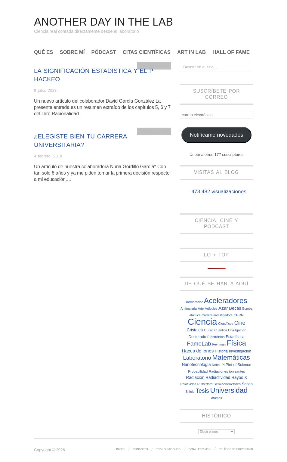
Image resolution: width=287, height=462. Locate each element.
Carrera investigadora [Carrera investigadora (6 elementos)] (217, 315)
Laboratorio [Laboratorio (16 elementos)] (197, 358)
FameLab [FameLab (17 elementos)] (199, 343)
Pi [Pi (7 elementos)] (222, 365)
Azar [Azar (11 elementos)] (223, 308)
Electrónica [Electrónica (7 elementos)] (216, 337)
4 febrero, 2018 (48, 156)
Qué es (43, 52)
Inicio (120, 449)
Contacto (140, 449)
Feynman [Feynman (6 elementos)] (218, 344)
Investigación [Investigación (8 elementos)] (240, 351)
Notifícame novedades (216, 135)
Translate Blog (168, 449)
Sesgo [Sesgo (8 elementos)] (247, 384)
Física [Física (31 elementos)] (236, 343)
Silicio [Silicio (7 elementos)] (190, 391)
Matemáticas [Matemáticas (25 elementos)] (231, 357)
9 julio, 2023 (45, 90)
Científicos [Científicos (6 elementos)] (225, 323)
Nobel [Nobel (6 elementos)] (216, 365)
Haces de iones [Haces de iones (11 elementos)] (198, 350)
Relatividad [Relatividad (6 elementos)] (188, 384)
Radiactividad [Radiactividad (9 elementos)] (217, 377)
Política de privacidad (236, 449)
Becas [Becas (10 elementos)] (235, 308)
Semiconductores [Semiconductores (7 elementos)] (227, 384)
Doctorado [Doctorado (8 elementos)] (197, 336)
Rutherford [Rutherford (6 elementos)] (204, 384)
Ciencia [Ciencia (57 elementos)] (202, 322)
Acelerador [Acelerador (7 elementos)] (194, 302)
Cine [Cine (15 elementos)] (239, 323)
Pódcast (103, 52)
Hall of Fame (231, 52)
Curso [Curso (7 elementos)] (208, 330)
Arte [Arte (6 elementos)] (201, 308)
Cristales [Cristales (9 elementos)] (195, 330)
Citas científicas (147, 52)
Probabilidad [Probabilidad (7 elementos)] (198, 371)
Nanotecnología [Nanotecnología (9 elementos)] (196, 364)
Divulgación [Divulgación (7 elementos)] (237, 330)
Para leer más (200, 449)
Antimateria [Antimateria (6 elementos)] (189, 308)
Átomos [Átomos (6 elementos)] (216, 398)
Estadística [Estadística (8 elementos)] (235, 336)
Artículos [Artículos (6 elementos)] (211, 308)
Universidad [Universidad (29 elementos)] (229, 390)
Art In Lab (191, 52)
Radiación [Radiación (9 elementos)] (195, 377)
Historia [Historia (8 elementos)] (221, 351)
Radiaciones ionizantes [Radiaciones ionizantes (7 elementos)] (227, 371)
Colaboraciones (154, 66)
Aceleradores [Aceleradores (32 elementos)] (225, 300)
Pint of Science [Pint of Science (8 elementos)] (238, 364)
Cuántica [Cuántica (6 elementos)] (220, 330)
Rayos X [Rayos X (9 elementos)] (239, 377)
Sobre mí (72, 52)
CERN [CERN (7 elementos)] (239, 315)
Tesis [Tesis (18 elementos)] (202, 390)
